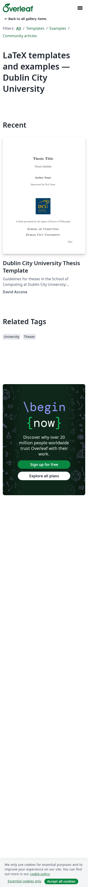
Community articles (20, 35)
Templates (35, 28)
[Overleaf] (18, 8)
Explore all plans (44, 475)
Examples (57, 28)
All (18, 28)
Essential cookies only (24, 881)
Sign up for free (44, 464)
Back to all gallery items (25, 18)
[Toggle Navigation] (80, 8)
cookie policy (39, 874)
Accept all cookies (61, 881)
